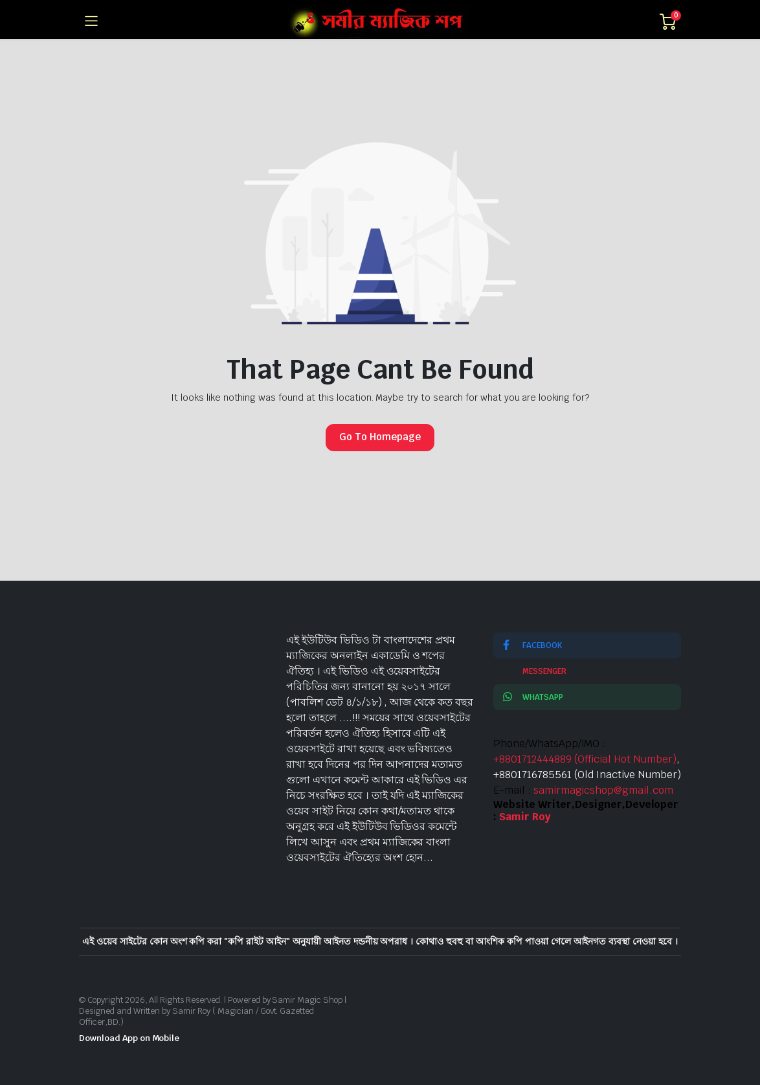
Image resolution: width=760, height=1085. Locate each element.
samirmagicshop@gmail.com (603, 790)
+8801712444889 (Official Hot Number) (584, 759)
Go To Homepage (380, 437)
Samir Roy (525, 816)
